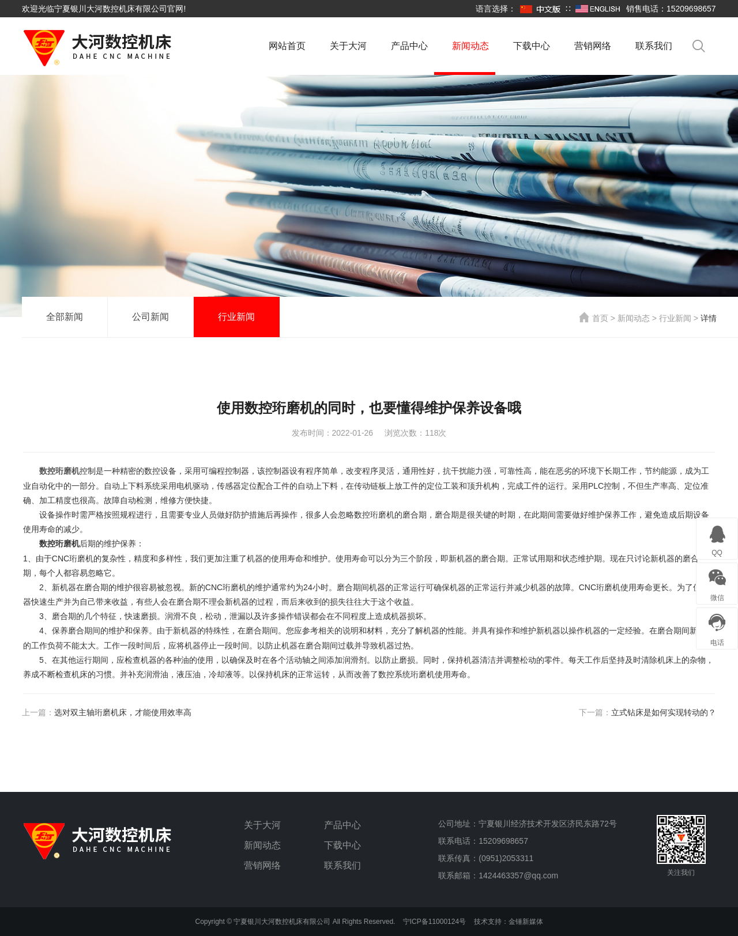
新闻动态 (470, 46)
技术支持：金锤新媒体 (508, 922)
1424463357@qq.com (518, 875)
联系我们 (653, 46)
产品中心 (409, 46)
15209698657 (503, 841)
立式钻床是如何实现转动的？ (663, 712)
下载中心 (531, 46)
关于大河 (348, 46)
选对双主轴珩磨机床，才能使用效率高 (122, 712)
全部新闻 (64, 317)
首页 (593, 318)
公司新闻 (150, 317)
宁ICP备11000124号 (434, 922)
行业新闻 (236, 317)
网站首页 (287, 46)
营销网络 (592, 46)
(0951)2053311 (506, 858)
